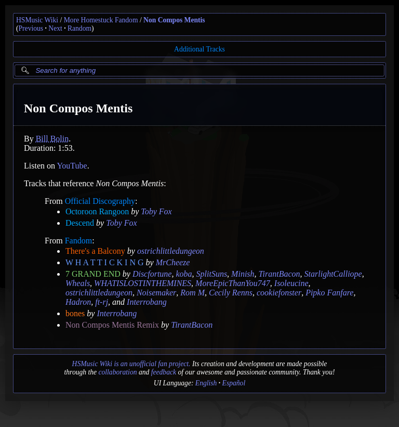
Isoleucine (291, 283)
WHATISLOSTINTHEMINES (142, 283)
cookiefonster (279, 292)
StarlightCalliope (333, 273)
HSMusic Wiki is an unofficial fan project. (131, 364)
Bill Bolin (52, 138)
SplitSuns (212, 273)
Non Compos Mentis (174, 20)
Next (55, 28)
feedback (163, 372)
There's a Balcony (95, 251)
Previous (31, 28)
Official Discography (100, 201)
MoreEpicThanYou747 (232, 283)
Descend (79, 222)
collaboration (117, 372)
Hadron (78, 301)
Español (234, 383)
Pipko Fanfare (329, 292)
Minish (242, 273)
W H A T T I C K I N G (104, 262)
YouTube (72, 165)
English (206, 383)
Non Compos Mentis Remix (112, 324)
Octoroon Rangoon (97, 211)
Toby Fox (156, 211)
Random (79, 28)
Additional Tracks (199, 49)
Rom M (192, 292)
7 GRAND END (93, 273)
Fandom (78, 240)
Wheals (77, 283)
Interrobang (147, 301)
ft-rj (101, 301)
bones (75, 313)
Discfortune (152, 273)
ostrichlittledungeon (170, 251)
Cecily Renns (230, 292)
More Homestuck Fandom (101, 20)
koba (184, 273)
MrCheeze (173, 262)
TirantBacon (279, 273)
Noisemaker (156, 292)
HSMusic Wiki (37, 20)
